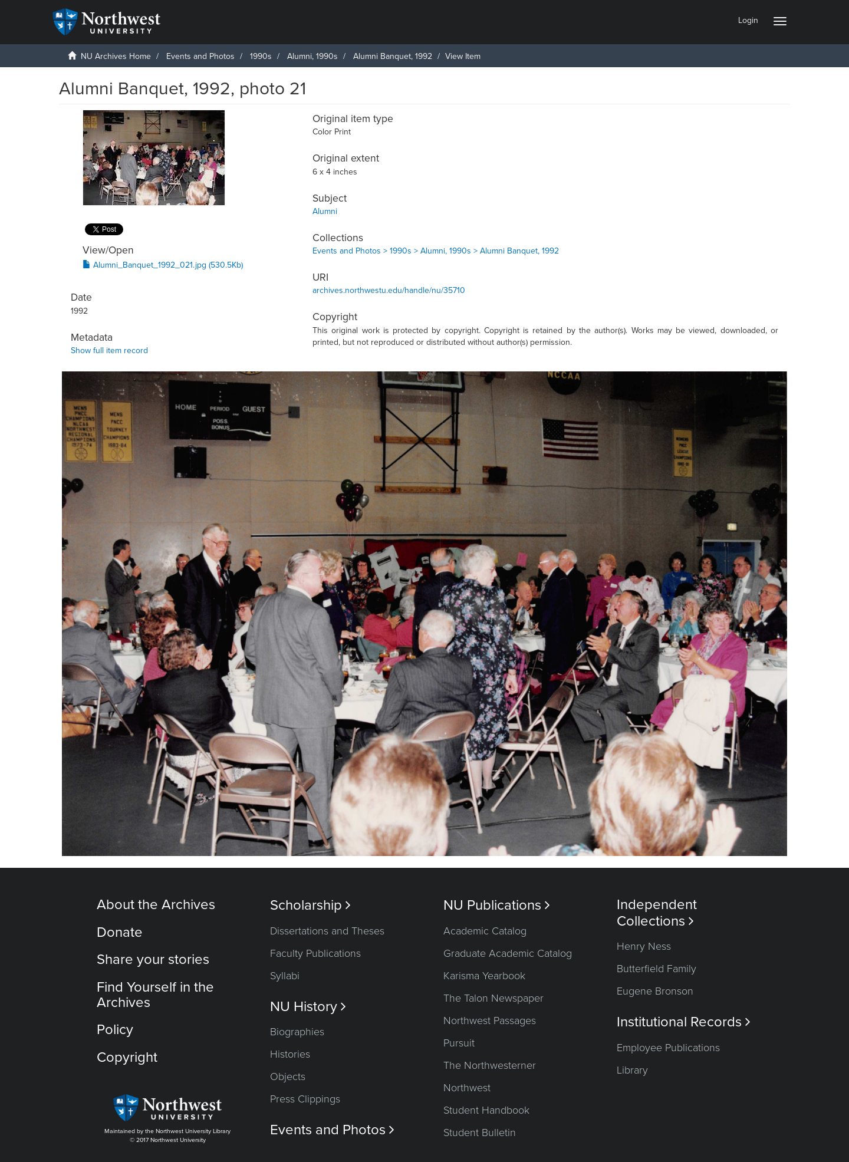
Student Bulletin (479, 1132)
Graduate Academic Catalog (507, 953)
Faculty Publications (315, 953)
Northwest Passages (489, 1020)
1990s (261, 56)
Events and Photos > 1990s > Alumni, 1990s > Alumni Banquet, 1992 (435, 251)
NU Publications (496, 905)
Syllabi (285, 975)
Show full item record (109, 350)
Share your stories (153, 959)
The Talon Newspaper (493, 998)
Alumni (324, 211)
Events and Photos (200, 56)
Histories (290, 1054)
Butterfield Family (656, 968)
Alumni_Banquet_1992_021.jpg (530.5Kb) (163, 265)
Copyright (127, 1057)
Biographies (297, 1031)
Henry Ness (644, 946)
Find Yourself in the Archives (155, 995)
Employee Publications (668, 1047)
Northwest (467, 1087)
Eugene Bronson (655, 991)
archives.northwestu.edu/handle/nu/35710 (388, 290)
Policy (115, 1029)
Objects (287, 1076)
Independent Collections (657, 912)
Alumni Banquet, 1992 (392, 56)
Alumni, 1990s (312, 56)
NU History (308, 1006)
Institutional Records (684, 1022)
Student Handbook (486, 1110)
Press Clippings (305, 1098)
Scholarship (310, 905)
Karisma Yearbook (484, 975)
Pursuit (459, 1042)
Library (632, 1070)
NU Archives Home (116, 56)
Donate (120, 932)
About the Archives (156, 904)
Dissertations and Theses (327, 930)
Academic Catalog (484, 930)
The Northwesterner (489, 1065)
